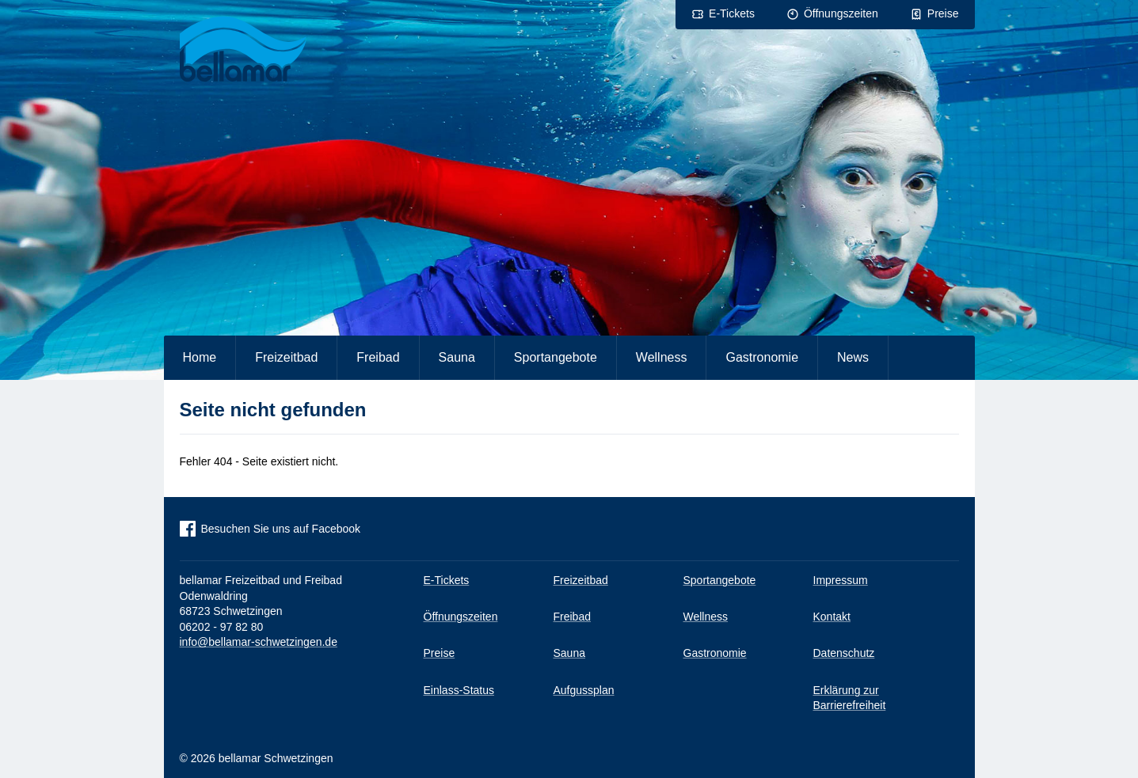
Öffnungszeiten (841, 13)
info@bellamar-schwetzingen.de (258, 642)
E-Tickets (732, 13)
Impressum (840, 580)
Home (200, 357)
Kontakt (832, 616)
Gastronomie (761, 357)
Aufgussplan (584, 690)
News (853, 357)
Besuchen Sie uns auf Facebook (281, 528)
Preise (943, 13)
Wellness (661, 357)
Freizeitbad (286, 357)
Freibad (377, 357)
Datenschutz (844, 653)
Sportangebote (555, 357)
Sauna (457, 357)
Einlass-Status (459, 690)
